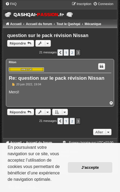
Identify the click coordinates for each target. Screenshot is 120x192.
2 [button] (72, 52)
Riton (12, 62)
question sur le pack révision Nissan (47, 35)
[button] (60, 52)
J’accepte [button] (90, 167)
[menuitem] (10, 4)
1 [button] (66, 52)
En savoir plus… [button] (24, 186)
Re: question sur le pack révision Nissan (56, 78)
